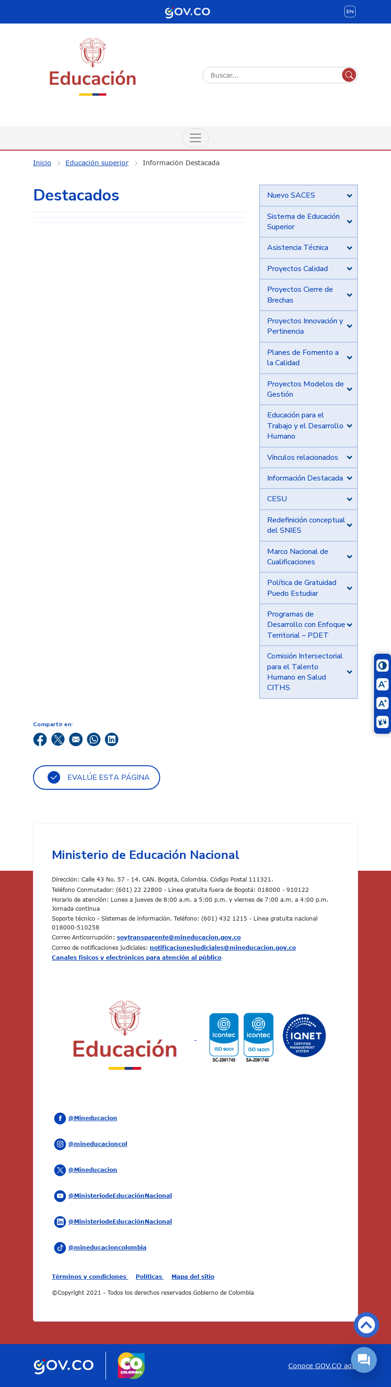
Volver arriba (366, 1325)
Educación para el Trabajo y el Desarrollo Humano (305, 425)
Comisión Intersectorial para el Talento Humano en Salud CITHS (305, 672)
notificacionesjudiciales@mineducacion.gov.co (223, 947)
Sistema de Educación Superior (303, 221)
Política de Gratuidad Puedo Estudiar (301, 587)
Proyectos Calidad (297, 269)
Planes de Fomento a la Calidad (303, 357)
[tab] (308, 195)
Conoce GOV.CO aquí (323, 1366)
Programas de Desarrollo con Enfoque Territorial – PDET (306, 625)
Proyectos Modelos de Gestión (305, 389)
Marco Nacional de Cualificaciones (297, 556)
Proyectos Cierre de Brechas (300, 294)
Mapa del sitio (192, 1276)
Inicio (42, 163)
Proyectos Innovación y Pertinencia (305, 326)
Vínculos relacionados (302, 457)
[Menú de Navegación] (195, 137)
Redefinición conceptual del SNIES (306, 525)
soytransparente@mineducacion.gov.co (179, 937)
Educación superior (97, 163)
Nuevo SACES (291, 195)
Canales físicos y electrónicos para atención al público (136, 957)
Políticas (150, 1276)
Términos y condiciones (90, 1276)
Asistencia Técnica (297, 247)
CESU (277, 499)
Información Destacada (181, 163)
